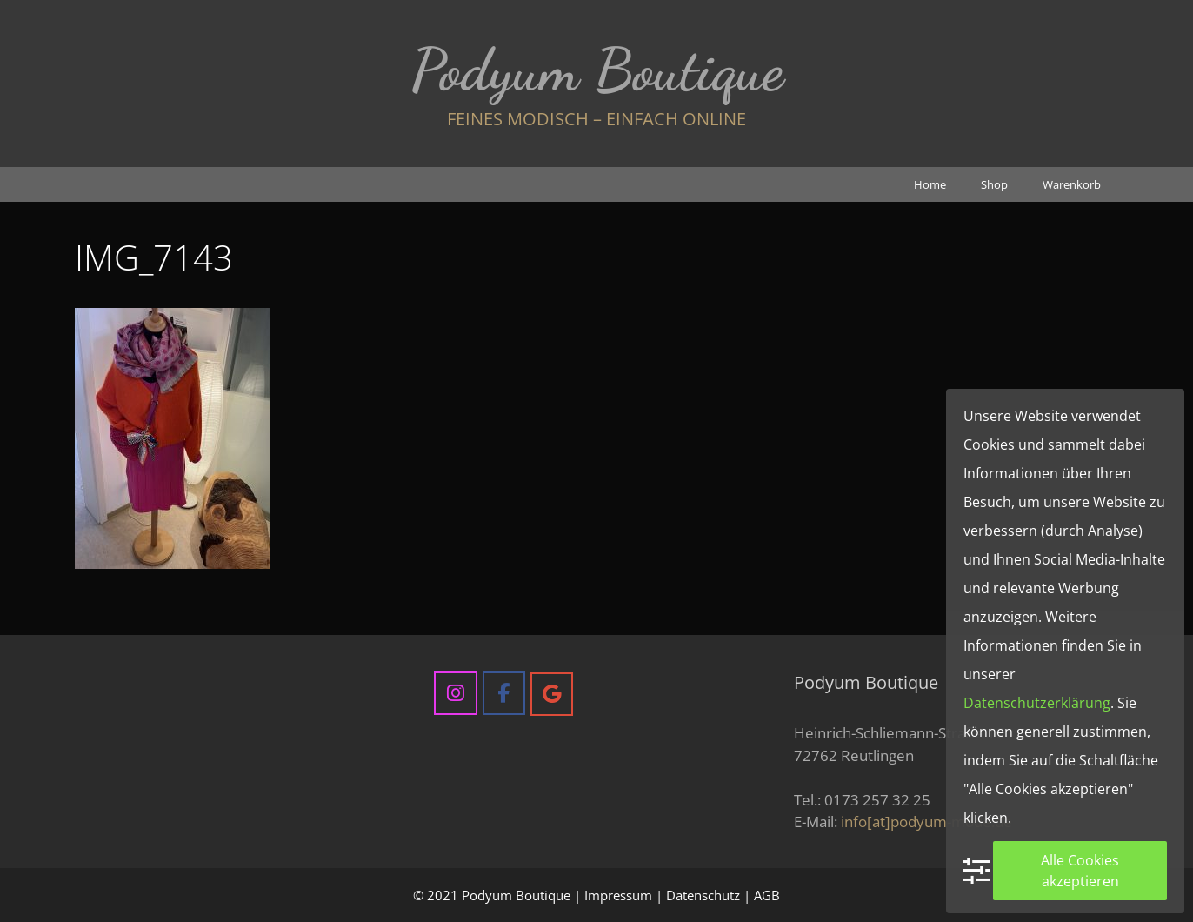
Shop (994, 184)
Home (930, 184)
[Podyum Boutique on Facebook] (504, 692)
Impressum (618, 895)
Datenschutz (703, 895)
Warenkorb (1072, 184)
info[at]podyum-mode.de (926, 822)
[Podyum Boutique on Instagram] (455, 692)
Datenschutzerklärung (1036, 702)
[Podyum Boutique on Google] (551, 693)
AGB (767, 895)
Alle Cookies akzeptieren (1080, 871)
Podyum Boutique (596, 69)
